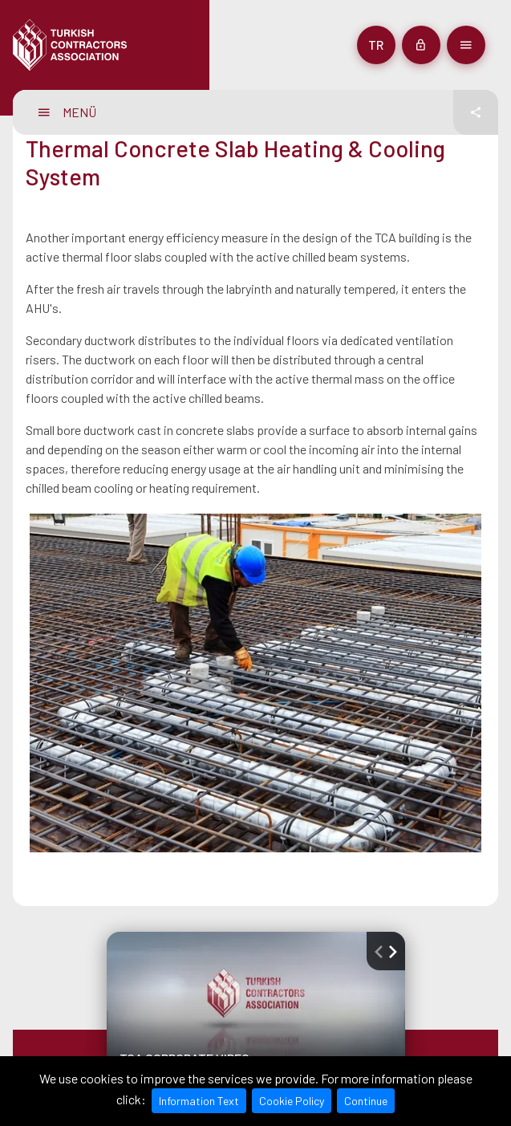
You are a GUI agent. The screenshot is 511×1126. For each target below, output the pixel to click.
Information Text (199, 1101)
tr (375, 44)
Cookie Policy (291, 1101)
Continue (365, 1101)
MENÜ (67, 112)
